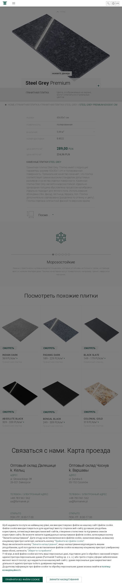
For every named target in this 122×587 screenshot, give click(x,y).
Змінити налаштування (64, 579)
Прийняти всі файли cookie (22, 579)
